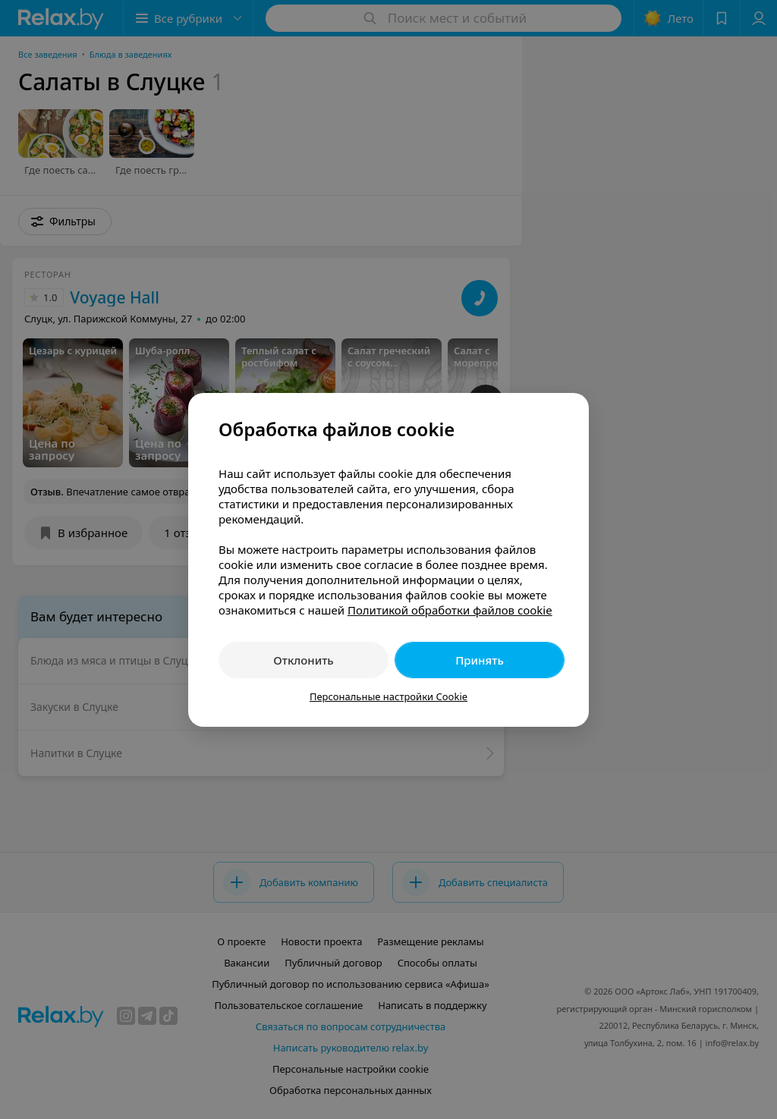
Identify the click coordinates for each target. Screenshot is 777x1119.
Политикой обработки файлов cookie (450, 610)
